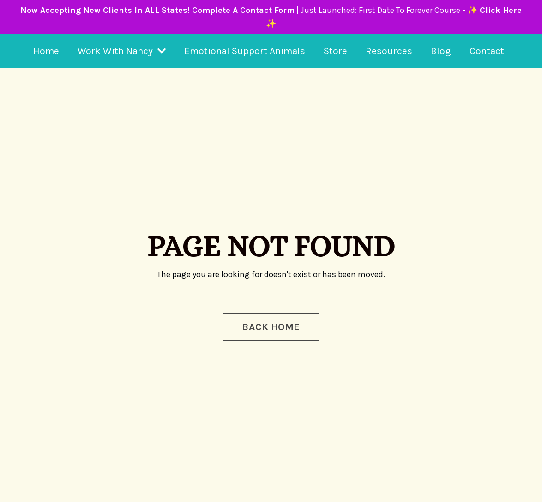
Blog (441, 50)
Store (335, 50)
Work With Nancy (122, 50)
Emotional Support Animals (244, 50)
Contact (487, 50)
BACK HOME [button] (271, 327)
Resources (389, 50)
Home (46, 50)
